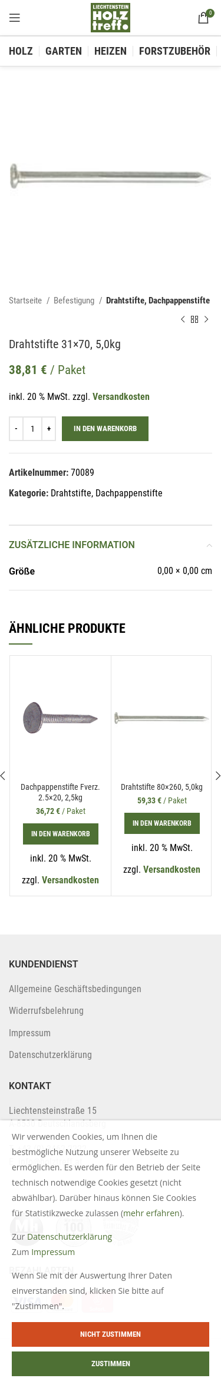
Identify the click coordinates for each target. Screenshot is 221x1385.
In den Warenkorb (105, 428)
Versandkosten (121, 396)
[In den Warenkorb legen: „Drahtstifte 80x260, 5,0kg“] (162, 823)
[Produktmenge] (32, 428)
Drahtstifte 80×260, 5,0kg (162, 787)
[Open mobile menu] (15, 17)
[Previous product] (183, 319)
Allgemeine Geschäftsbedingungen (75, 988)
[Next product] (206, 319)
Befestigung (75, 300)
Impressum (30, 1033)
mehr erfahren (151, 1213)
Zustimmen (110, 1363)
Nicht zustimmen (110, 1334)
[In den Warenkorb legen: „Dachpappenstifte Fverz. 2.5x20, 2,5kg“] (60, 834)
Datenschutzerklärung (50, 1054)
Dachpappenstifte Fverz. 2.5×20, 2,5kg (60, 792)
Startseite (26, 300)
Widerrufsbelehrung (46, 1010)
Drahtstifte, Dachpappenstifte (158, 300)
